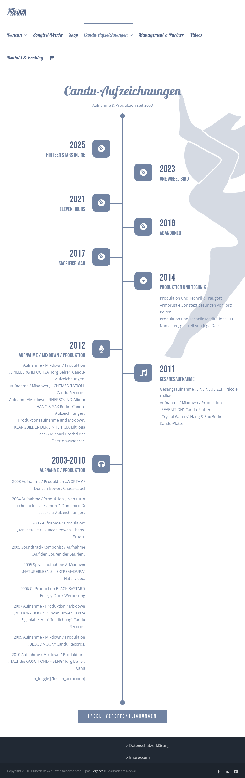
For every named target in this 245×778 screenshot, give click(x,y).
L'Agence (97, 771)
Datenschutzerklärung (149, 745)
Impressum (139, 757)
